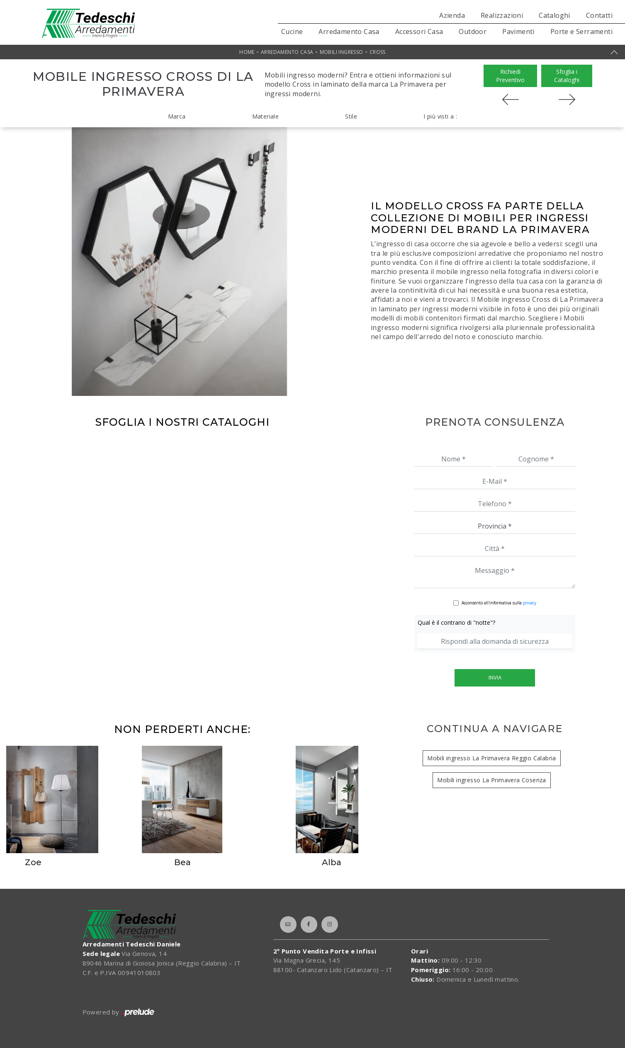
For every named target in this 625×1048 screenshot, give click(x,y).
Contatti (599, 15)
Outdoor (472, 31)
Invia (495, 677)
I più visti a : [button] (440, 116)
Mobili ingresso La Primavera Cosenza (491, 780)
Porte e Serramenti (581, 31)
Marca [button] (177, 116)
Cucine (292, 31)
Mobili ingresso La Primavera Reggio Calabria (491, 758)
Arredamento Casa (349, 31)
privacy (529, 603)
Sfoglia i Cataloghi (566, 76)
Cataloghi (554, 15)
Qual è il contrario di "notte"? (456, 622)
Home (247, 52)
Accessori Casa (419, 31)
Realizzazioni (502, 15)
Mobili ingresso (341, 52)
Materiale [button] (265, 116)
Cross (378, 52)
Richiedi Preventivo (510, 76)
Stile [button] (351, 116)
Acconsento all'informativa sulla (499, 603)
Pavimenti (518, 31)
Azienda (452, 15)
